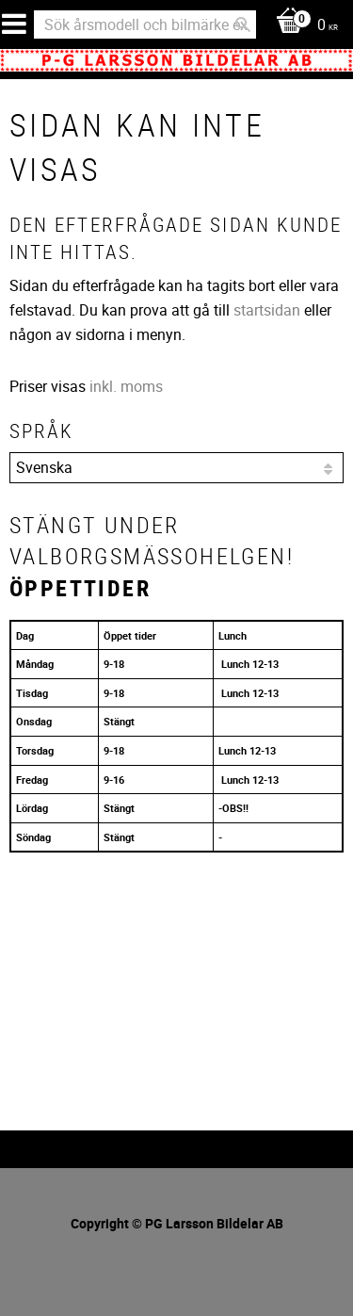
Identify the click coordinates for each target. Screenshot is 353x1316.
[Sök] (243, 24)
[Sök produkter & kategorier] (145, 24)
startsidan (266, 310)
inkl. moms (126, 386)
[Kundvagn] (302, 26)
